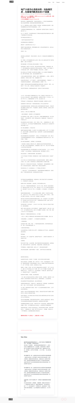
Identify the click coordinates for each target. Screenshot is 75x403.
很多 (43, 14)
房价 (37, 14)
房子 (35, 14)
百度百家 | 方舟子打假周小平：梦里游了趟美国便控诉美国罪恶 (37, 380)
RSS (53, 2)
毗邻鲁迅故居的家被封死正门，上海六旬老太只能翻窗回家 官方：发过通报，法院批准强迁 (37, 342)
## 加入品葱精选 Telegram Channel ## (30, 19)
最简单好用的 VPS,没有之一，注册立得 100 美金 (32, 315)
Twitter (63, 2)
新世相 (23, 14)
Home (49, 2)
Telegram (58, 2)
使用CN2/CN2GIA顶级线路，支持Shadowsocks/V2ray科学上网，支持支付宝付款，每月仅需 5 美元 (37, 17)
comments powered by (26, 330)
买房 (39, 14)
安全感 (41, 14)
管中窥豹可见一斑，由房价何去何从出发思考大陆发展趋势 (37, 355)
